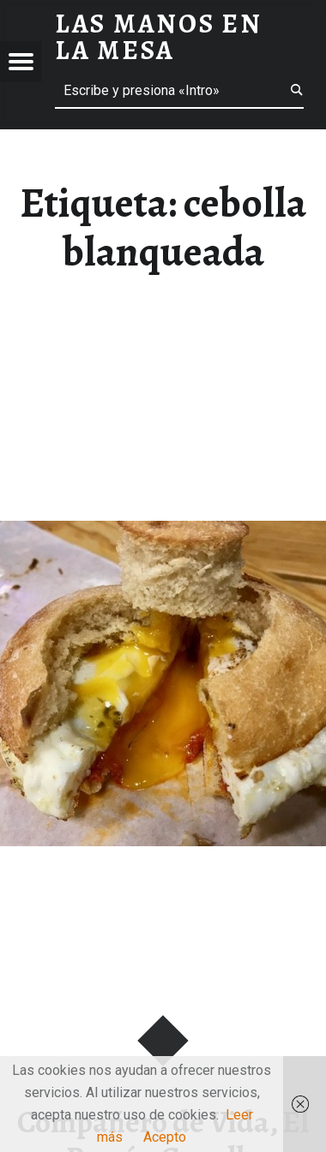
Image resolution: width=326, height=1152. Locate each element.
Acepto (164, 1137)
